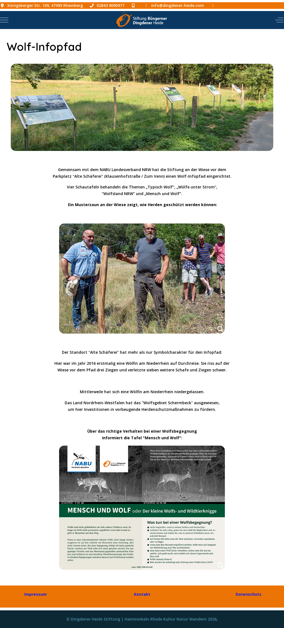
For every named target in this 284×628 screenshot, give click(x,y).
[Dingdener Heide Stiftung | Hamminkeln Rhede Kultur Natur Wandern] (141, 20)
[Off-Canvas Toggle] (279, 20)
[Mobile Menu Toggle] (4, 20)
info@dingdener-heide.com (177, 5)
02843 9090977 (110, 5)
